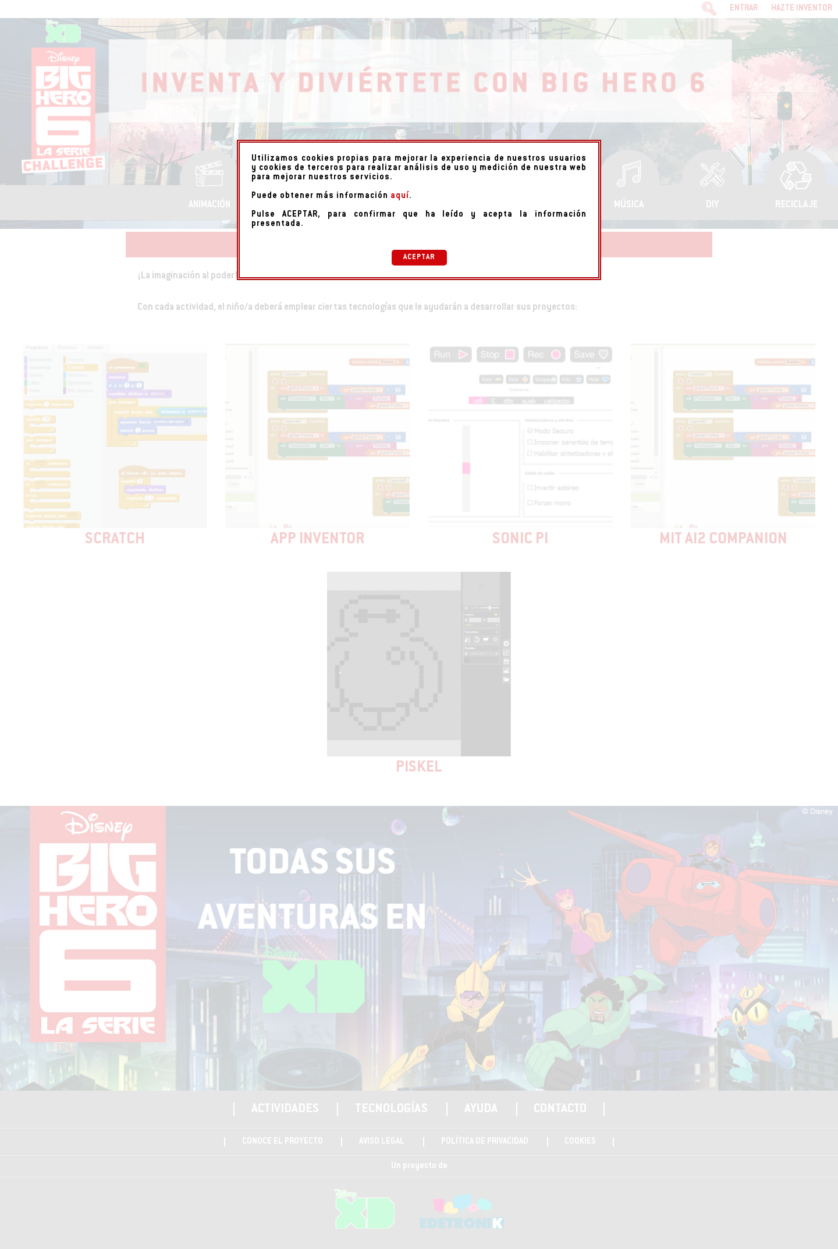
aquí (399, 196)
